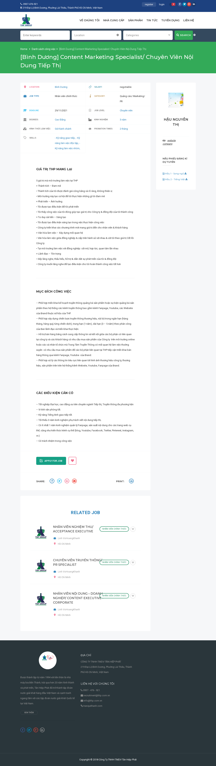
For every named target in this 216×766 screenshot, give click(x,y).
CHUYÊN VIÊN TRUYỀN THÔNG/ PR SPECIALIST (77, 562)
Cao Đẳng (60, 119)
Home (24, 49)
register (149, 4)
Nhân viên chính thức (114, 529)
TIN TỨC (152, 20)
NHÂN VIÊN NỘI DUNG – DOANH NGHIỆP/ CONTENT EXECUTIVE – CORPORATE (78, 598)
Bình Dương (61, 87)
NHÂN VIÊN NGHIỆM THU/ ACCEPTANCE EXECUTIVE (73, 529)
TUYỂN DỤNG (170, 20)
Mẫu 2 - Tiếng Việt (175, 179)
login (161, 4)
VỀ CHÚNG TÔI (90, 20)
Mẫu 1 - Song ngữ (175, 173)
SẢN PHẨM (135, 20)
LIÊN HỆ (188, 20)
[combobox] (96, 35)
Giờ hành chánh (63, 128)
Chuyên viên (126, 110)
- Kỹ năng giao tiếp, (65, 137)
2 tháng (124, 128)
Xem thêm (29, 713)
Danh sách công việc (43, 49)
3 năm (123, 119)
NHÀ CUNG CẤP (113, 20)
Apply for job (51, 460)
